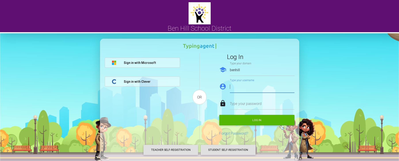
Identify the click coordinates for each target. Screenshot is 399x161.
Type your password (246, 103)
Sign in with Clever (131, 81)
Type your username (242, 80)
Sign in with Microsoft (134, 62)
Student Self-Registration (228, 150)
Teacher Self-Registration (171, 150)
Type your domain (240, 63)
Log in (256, 120)
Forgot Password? (233, 133)
